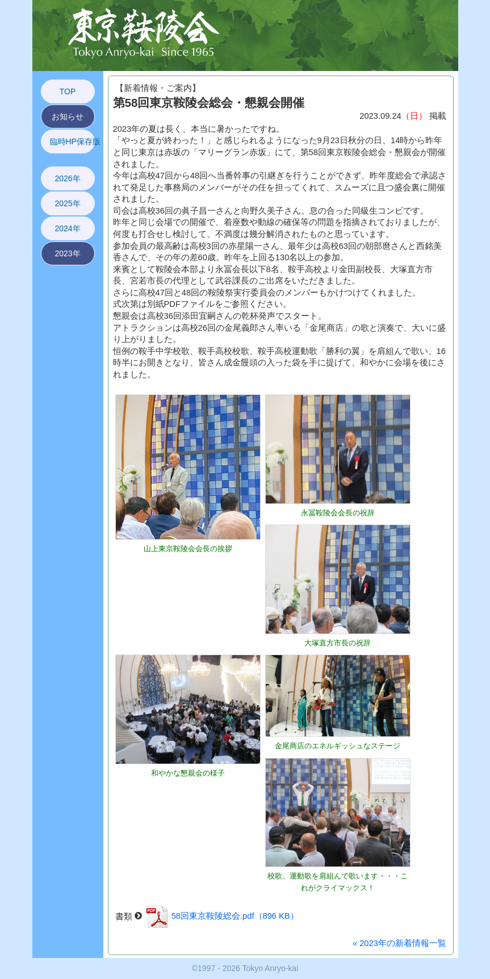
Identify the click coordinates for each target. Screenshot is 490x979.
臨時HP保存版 (72, 141)
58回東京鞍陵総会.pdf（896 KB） (221, 915)
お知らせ (67, 116)
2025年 (67, 203)
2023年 (67, 253)
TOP (68, 91)
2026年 (67, 178)
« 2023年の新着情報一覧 (399, 943)
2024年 (67, 228)
